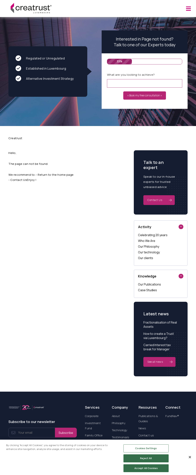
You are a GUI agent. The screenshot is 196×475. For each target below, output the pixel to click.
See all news (155, 362)
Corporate (92, 416)
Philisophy (119, 423)
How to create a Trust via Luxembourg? (158, 336)
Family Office (94, 435)
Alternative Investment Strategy (45, 78)
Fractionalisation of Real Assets (160, 324)
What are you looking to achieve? (131, 75)
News (142, 428)
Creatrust (15, 138)
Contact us (146, 435)
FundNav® (172, 416)
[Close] (190, 458)
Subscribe (66, 432)
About (116, 416)
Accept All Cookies (146, 469)
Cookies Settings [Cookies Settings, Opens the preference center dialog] (146, 449)
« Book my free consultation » (144, 95)
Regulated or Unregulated (40, 58)
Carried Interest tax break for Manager (157, 347)
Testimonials (120, 437)
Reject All (146, 459)
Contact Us (154, 200)
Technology (119, 430)
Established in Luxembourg (41, 68)
